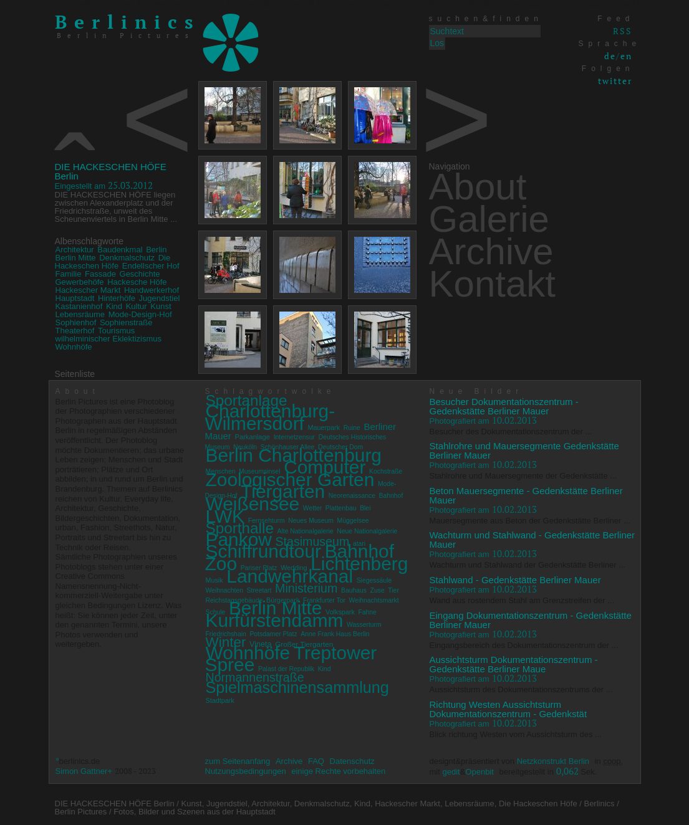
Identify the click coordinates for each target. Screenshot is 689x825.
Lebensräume (80, 314)
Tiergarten (283, 491)
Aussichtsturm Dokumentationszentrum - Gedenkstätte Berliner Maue (514, 664)
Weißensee (253, 504)
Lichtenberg (359, 563)
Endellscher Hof (151, 265)
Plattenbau (341, 508)
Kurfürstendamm (275, 620)
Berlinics (128, 21)
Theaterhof (75, 330)
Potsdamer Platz (273, 634)
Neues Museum (311, 520)
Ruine (352, 427)
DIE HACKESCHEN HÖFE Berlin (110, 171)
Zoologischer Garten (290, 479)
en (626, 56)
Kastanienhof (79, 306)
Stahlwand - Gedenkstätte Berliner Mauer (515, 580)
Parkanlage (252, 437)
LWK (225, 516)
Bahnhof (391, 495)
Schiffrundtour (264, 551)
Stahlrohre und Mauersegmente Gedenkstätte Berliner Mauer (524, 450)
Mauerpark (324, 427)
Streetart (259, 590)
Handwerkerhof (151, 290)
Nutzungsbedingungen (245, 771)
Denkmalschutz (127, 257)
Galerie (489, 219)
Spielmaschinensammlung (297, 687)
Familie (68, 274)
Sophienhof (76, 322)
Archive (491, 251)
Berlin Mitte (75, 257)
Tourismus (116, 330)
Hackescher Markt (88, 290)
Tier (393, 590)
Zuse (377, 590)
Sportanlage (246, 400)
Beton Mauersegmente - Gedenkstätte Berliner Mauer (526, 495)
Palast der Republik (286, 668)
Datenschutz (352, 761)
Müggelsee (353, 520)
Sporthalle (240, 528)
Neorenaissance (352, 495)
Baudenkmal (119, 249)
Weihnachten (224, 590)
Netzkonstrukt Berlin (553, 761)
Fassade (100, 274)
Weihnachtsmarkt (374, 600)
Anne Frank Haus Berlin (335, 634)
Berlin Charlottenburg (294, 455)
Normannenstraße (255, 677)
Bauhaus (354, 590)
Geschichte (140, 274)
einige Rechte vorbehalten (338, 771)
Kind (114, 306)
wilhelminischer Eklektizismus (108, 338)
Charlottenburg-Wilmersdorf (270, 417)
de (610, 56)
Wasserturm (364, 624)
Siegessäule (374, 580)
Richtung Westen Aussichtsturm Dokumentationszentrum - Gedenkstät (508, 709)
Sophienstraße (126, 322)
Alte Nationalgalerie (305, 531)
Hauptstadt (75, 298)
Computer (324, 467)
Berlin (156, 249)
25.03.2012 (104, 185)
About (478, 186)
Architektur (74, 249)
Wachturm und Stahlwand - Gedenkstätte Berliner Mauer (532, 540)
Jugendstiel (159, 298)
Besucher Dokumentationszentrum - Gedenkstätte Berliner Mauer (504, 406)
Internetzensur (294, 437)
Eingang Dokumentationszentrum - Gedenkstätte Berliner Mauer (531, 620)
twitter (615, 81)
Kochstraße (385, 471)
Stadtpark (220, 700)
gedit (451, 771)
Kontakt (492, 284)
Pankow (239, 539)
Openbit (479, 771)
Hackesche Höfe (136, 282)
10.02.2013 (483, 420)
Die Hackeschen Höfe (113, 261)
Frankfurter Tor (324, 600)
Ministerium (306, 588)
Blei (365, 508)
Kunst (160, 306)
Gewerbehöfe (79, 282)
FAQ (316, 761)
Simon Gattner (81, 771)
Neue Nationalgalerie (367, 531)
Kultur (136, 306)
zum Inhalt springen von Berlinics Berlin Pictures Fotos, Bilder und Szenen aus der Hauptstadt (344, 5)
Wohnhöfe (73, 346)
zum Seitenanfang (238, 761)
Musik (214, 580)
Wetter (312, 508)
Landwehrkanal (289, 576)
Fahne (367, 612)
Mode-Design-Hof (140, 314)
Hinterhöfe (116, 298)
